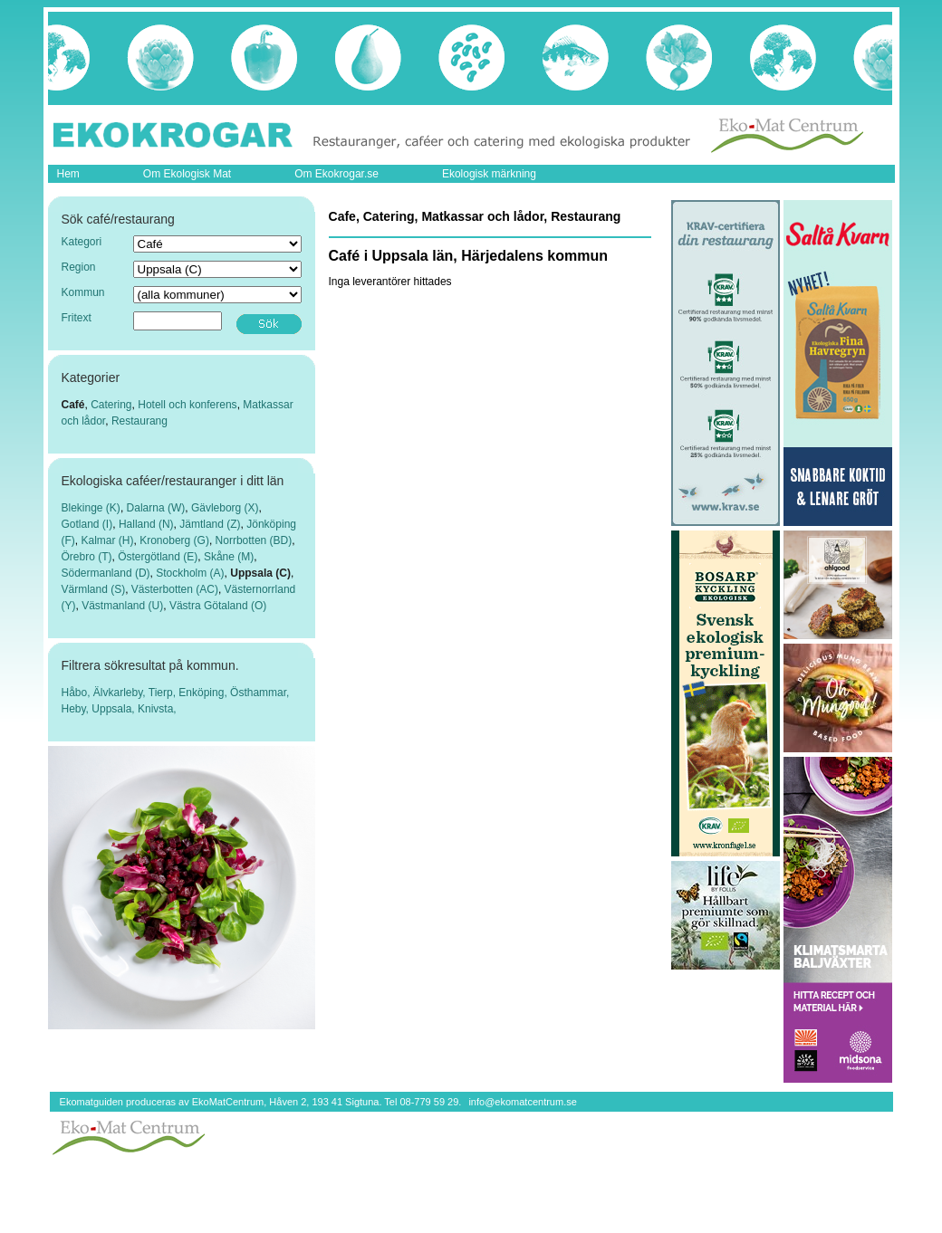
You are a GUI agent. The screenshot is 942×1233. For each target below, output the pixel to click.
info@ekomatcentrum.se (522, 1101)
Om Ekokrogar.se (336, 173)
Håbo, (77, 692)
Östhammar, (259, 692)
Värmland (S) (94, 589)
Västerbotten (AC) (174, 589)
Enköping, (204, 692)
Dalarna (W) (156, 508)
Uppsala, (114, 709)
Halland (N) (146, 524)
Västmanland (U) (122, 605)
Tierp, (164, 692)
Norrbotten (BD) (254, 540)
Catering (111, 404)
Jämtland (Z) (209, 524)
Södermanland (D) (106, 573)
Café (73, 404)
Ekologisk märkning (489, 173)
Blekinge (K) (91, 508)
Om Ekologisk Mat (187, 173)
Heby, (77, 709)
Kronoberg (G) (174, 540)
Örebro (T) (87, 556)
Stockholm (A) (190, 573)
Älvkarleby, (121, 692)
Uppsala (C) (260, 573)
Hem (68, 173)
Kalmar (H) (108, 540)
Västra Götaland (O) (217, 605)
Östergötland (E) (157, 556)
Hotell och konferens (187, 404)
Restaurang (139, 421)
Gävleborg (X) (225, 508)
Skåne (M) (229, 556)
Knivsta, (157, 709)
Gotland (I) (87, 524)
